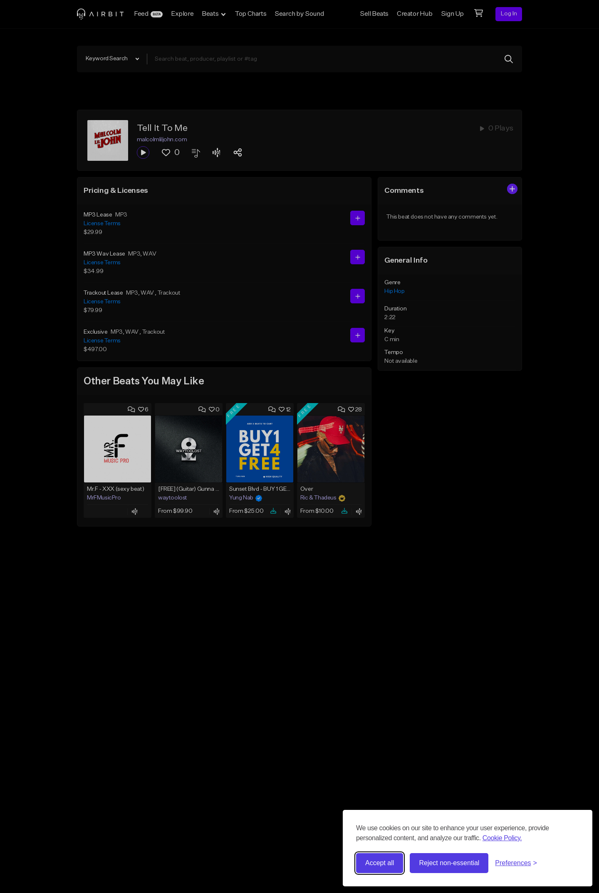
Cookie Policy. (502, 837)
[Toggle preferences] (516, 863)
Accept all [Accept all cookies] (379, 862)
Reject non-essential (449, 862)
